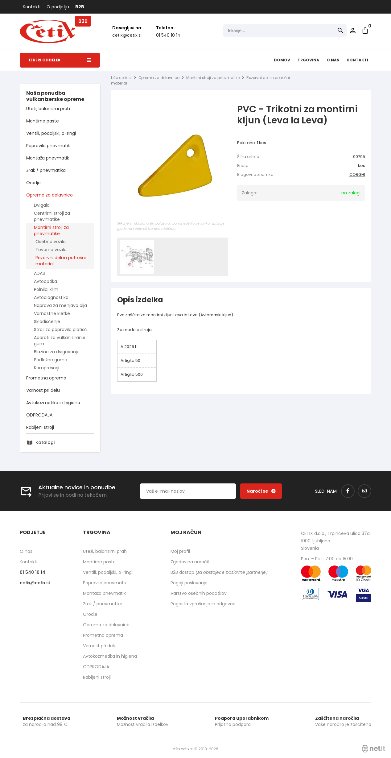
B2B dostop (219, 572)
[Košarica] (365, 30)
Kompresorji (46, 368)
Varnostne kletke (52, 313)
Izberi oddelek (60, 60)
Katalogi (45, 442)
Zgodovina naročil (190, 562)
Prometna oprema (46, 378)
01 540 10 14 (168, 35)
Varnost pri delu (43, 390)
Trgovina (308, 60)
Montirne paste (42, 121)
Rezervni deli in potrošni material (60, 261)
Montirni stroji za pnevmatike (51, 230)
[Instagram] (364, 491)
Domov (282, 60)
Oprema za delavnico (49, 195)
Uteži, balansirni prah (48, 109)
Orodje (33, 183)
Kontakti (31, 7)
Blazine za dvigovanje (57, 352)
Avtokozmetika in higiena (53, 403)
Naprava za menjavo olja (60, 305)
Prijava (353, 30)
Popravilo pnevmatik (48, 146)
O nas (333, 60)
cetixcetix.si (127, 35)
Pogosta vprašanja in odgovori (203, 604)
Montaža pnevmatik (47, 158)
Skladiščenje (47, 321)
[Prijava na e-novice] (261, 491)
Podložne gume (50, 360)
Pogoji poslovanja (189, 583)
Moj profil (180, 551)
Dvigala (42, 205)
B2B (79, 7)
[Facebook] (348, 491)
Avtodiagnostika (51, 297)
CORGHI (357, 174)
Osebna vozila (50, 241)
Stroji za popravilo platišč (60, 329)
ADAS (39, 273)
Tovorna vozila (51, 249)
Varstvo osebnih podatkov (199, 593)
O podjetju (58, 7)
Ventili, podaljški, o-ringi (51, 133)
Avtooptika (45, 281)
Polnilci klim (46, 289)
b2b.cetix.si (121, 77)
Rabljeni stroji (40, 427)
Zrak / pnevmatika (46, 170)
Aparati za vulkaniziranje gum (59, 340)
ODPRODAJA (39, 415)
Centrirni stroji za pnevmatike (52, 216)
